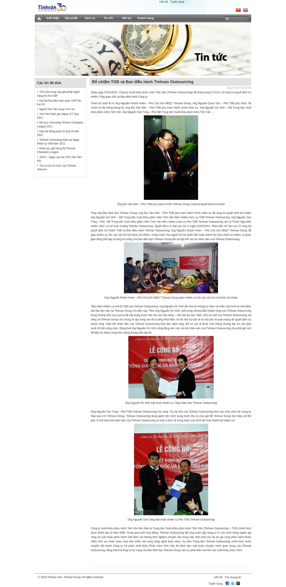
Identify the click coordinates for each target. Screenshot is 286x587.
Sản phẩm (71, 18)
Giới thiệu (52, 18)
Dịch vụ (90, 18)
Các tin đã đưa (49, 83)
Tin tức (108, 18)
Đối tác (127, 18)
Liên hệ (163, 1)
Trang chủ (39, 17)
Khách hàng (145, 18)
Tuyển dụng (177, 1)
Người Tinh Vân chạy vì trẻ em (57, 109)
